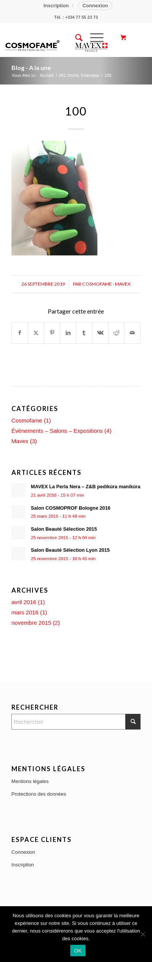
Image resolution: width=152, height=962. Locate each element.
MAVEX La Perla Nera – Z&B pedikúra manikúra (86, 486)
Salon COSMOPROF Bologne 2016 (70, 508)
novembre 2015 (31, 622)
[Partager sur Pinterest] (52, 332)
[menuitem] (56, 6)
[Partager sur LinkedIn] (68, 332)
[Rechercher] (75, 38)
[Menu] (92, 38)
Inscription (56, 5)
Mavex (19, 441)
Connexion (95, 5)
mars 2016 (25, 612)
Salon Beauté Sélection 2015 (64, 529)
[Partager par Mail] (132, 332)
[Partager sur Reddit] (116, 332)
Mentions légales (30, 781)
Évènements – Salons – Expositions (57, 430)
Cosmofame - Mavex (106, 284)
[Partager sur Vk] (100, 332)
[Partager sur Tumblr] (84, 332)
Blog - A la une (31, 67)
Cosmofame (26, 420)
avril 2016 (23, 602)
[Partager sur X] (36, 332)
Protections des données (38, 794)
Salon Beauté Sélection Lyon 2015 (70, 550)
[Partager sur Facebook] (20, 332)
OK (77, 951)
